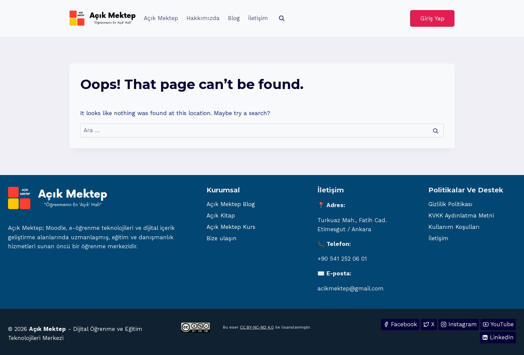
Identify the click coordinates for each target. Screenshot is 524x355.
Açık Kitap (221, 215)
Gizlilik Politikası (450, 204)
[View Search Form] (282, 18)
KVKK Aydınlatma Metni (461, 215)
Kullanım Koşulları (454, 227)
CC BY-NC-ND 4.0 (257, 327)
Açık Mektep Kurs (231, 227)
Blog (234, 18)
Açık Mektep (161, 18)
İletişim (258, 18)
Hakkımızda (203, 18)
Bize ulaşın (222, 238)
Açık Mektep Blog (231, 204)
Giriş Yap (432, 18)
